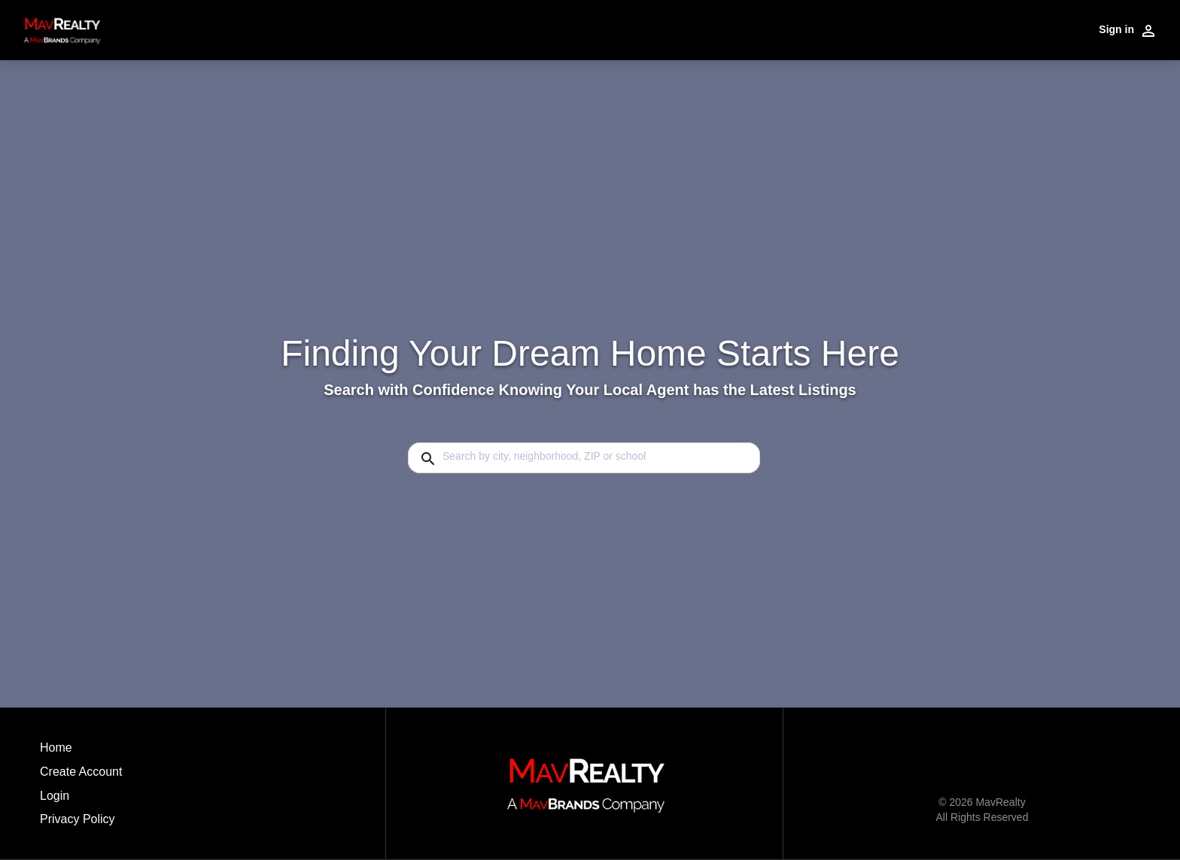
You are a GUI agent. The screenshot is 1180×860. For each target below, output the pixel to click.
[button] (81, 800)
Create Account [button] (81, 771)
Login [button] (54, 795)
